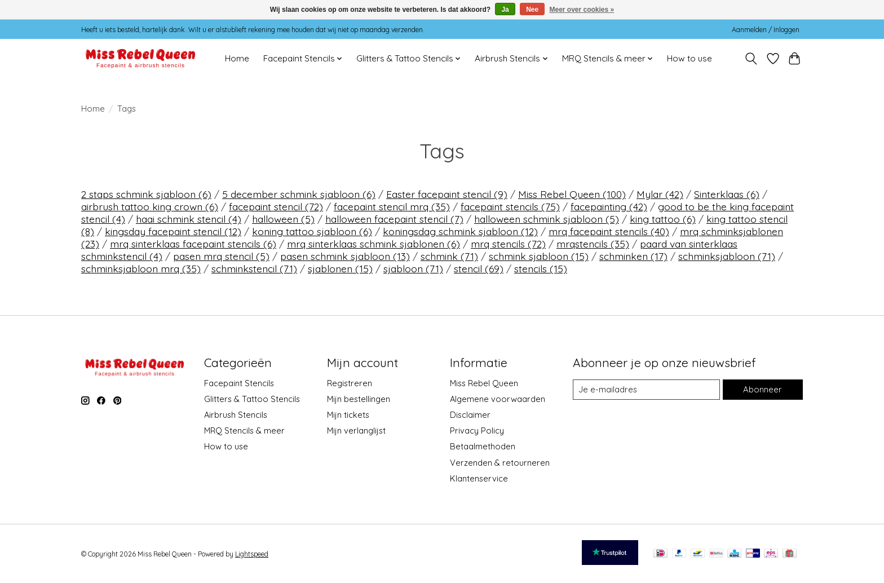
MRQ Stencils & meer (244, 430)
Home (237, 58)
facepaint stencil (276, 206)
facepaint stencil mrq (392, 206)
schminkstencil (254, 268)
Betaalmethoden (482, 446)
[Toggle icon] (751, 58)
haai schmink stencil (188, 219)
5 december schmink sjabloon (298, 194)
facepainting (609, 206)
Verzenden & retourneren (500, 462)
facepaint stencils (510, 206)
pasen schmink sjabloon (345, 256)
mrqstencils (592, 243)
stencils (540, 268)
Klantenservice (479, 478)
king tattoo (663, 219)
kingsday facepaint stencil (173, 231)
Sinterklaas (726, 194)
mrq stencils (508, 243)
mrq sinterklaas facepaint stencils (193, 243)
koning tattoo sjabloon (312, 231)
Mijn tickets (348, 414)
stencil (478, 268)
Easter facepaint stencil (446, 194)
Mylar (660, 194)
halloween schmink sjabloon (546, 219)
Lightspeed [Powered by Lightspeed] (251, 554)
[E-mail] (647, 389)
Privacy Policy (477, 430)
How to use (689, 58)
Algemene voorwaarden (497, 399)
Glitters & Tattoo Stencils (252, 399)
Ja (505, 10)
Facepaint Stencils (239, 383)
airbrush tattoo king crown (149, 206)
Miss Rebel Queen (572, 194)
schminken (633, 256)
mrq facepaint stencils (609, 231)
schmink (449, 256)
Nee (532, 10)
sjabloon (413, 268)
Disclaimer (470, 414)
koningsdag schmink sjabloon (460, 231)
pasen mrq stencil (221, 256)
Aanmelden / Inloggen (765, 29)
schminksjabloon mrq (141, 268)
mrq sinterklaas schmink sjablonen (373, 243)
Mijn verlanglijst (356, 430)
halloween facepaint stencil (394, 219)
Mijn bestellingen (358, 399)
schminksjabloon (726, 256)
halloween (283, 219)
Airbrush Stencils (235, 414)
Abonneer (763, 389)
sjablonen (340, 268)
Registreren (349, 383)
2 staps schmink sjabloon (146, 194)
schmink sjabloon (539, 256)
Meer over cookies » (582, 10)
